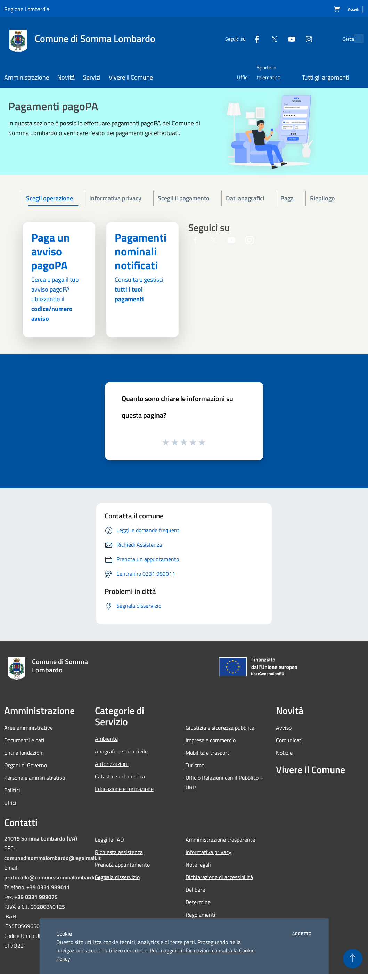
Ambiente (106, 739)
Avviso (284, 727)
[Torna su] (352, 958)
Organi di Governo (25, 765)
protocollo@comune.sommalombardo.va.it (56, 877)
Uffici (10, 803)
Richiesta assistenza (119, 852)
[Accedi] (353, 9)
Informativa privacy (208, 852)
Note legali (198, 864)
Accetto (302, 934)
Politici (12, 790)
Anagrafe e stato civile (121, 751)
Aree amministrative (28, 727)
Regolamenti (200, 914)
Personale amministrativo (34, 778)
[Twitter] (259, 38)
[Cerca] (355, 38)
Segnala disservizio (117, 877)
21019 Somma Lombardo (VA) (40, 838)
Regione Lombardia (26, 9)
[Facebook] (241, 38)
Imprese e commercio (211, 740)
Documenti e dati (24, 740)
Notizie (284, 752)
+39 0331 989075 (36, 897)
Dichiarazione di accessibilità (219, 877)
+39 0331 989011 (48, 887)
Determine (198, 902)
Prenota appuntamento (122, 864)
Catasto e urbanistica (120, 776)
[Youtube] (276, 38)
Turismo (195, 765)
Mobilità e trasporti (208, 752)
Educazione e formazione (124, 789)
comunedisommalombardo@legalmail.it (52, 858)
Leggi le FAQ (109, 839)
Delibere (195, 889)
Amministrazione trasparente (220, 839)
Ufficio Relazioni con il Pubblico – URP (224, 783)
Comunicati (289, 740)
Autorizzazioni (112, 764)
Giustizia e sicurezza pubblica (220, 727)
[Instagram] (294, 38)
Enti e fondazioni (24, 752)
